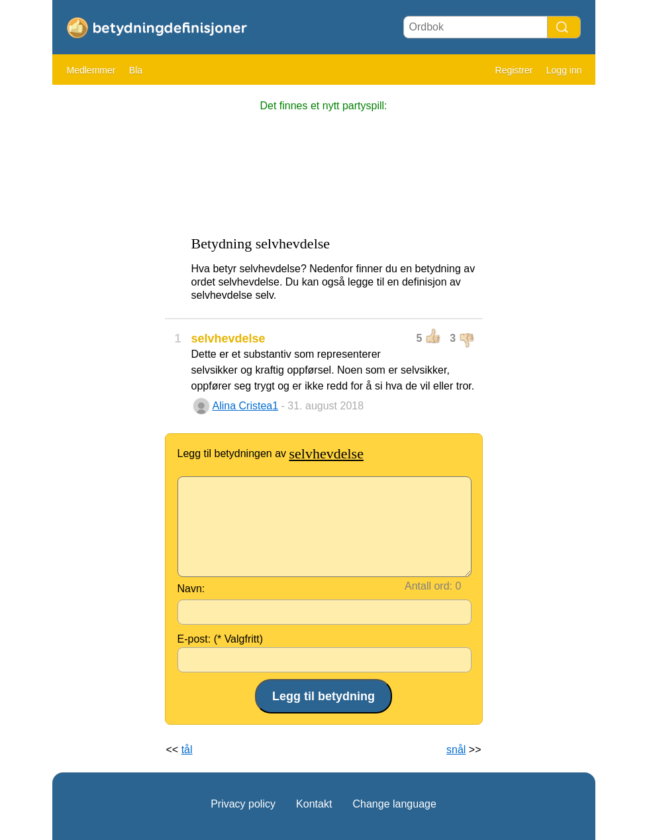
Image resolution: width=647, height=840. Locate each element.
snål (456, 749)
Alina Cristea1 (246, 405)
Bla (135, 70)
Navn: (191, 588)
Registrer (514, 70)
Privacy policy (243, 804)
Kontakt (314, 804)
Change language (394, 804)
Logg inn (564, 70)
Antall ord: (428, 586)
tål (187, 749)
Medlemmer (91, 70)
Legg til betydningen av (270, 453)
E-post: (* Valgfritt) (220, 639)
